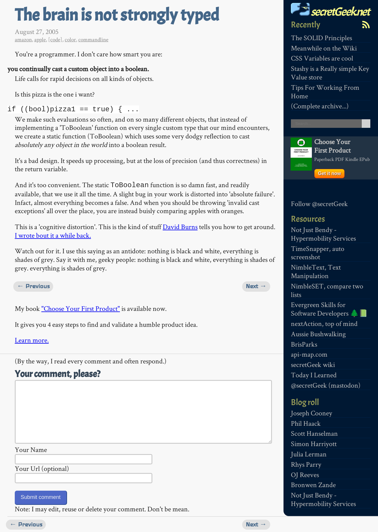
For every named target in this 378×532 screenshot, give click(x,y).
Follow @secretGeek (319, 203)
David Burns (180, 226)
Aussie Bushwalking (318, 333)
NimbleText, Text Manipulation (316, 271)
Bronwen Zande (313, 484)
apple (40, 39)
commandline (93, 39)
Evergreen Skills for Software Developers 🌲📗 (329, 309)
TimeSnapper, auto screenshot (317, 253)
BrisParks (304, 344)
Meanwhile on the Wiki (324, 48)
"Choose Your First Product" (80, 307)
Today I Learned (314, 374)
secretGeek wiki (313, 364)
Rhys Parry (306, 464)
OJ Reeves (305, 474)
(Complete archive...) (320, 105)
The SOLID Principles (321, 37)
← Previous (33, 285)
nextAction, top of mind (324, 323)
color (70, 39)
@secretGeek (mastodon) (326, 385)
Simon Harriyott (314, 443)
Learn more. (32, 339)
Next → (256, 285)
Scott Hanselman (314, 433)
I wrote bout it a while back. (53, 234)
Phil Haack (306, 423)
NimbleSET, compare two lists (327, 290)
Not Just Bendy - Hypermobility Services (323, 234)
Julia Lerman (309, 453)
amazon (23, 39)
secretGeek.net (330, 11)
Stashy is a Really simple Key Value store (330, 72)
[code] (55, 39)
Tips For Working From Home (325, 91)
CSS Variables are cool (322, 58)
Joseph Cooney (311, 412)
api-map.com (309, 354)
